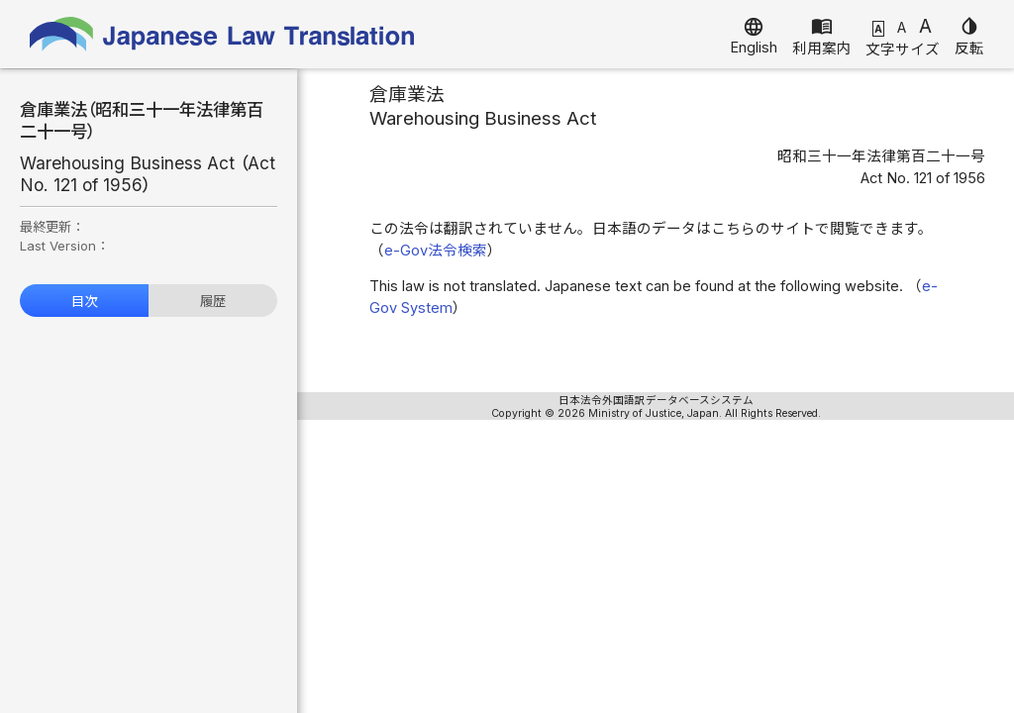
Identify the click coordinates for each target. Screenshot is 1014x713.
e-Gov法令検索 (435, 250)
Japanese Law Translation (223, 34)
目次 (84, 301)
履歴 (213, 301)
